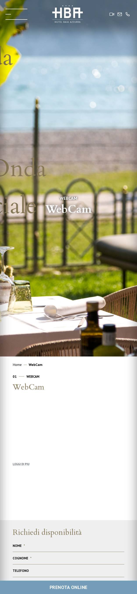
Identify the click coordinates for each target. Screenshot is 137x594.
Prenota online (69, 587)
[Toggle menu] (16, 14)
